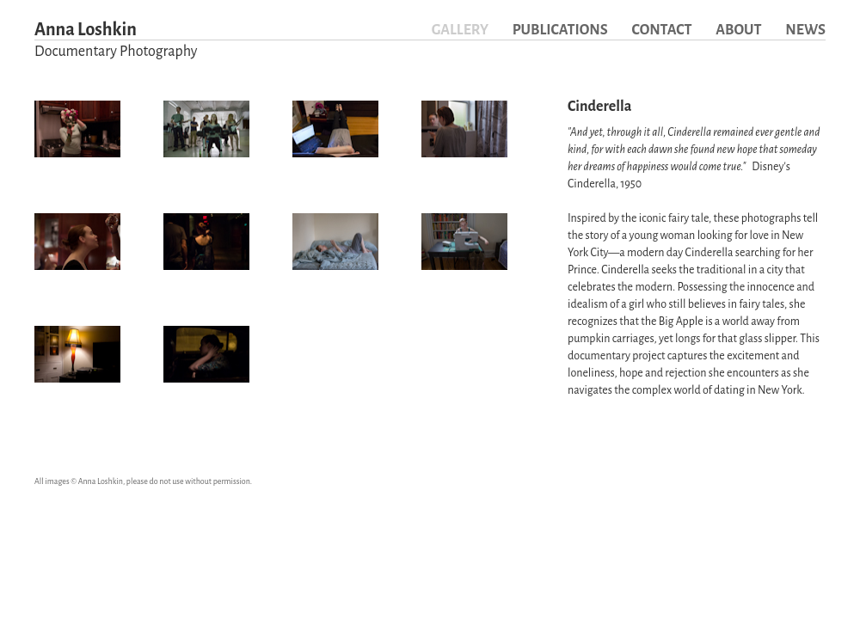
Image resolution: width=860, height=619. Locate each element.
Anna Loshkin (115, 41)
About (738, 30)
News (805, 30)
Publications (560, 30)
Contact (661, 30)
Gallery (460, 30)
